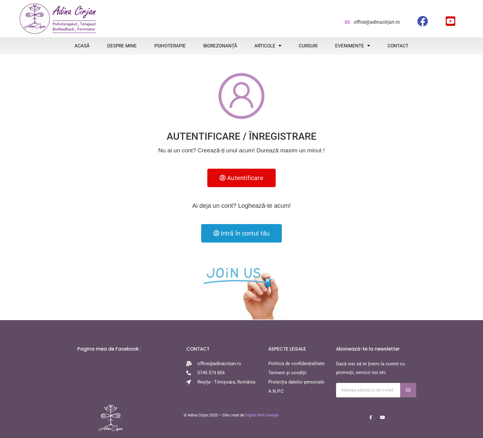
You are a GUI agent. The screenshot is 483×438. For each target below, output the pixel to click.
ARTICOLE (267, 45)
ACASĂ (82, 46)
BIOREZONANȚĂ (220, 46)
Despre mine (122, 46)
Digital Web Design (261, 415)
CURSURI (308, 46)
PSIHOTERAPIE (170, 46)
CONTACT (398, 46)
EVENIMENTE (352, 45)
